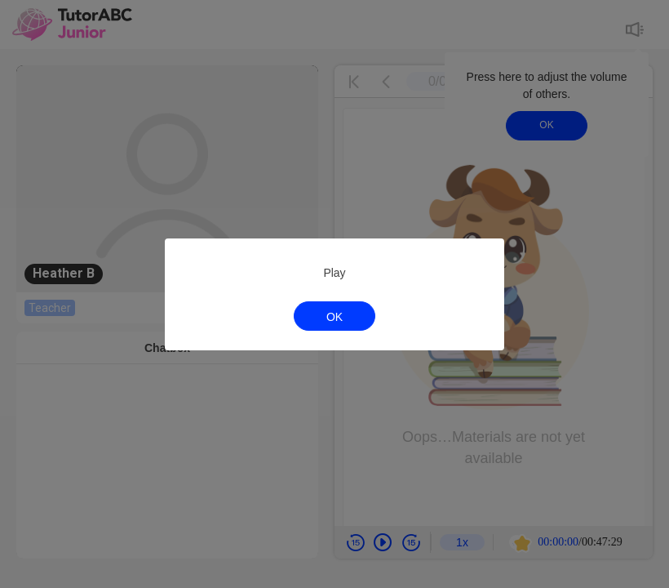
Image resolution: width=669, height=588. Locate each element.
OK (334, 316)
